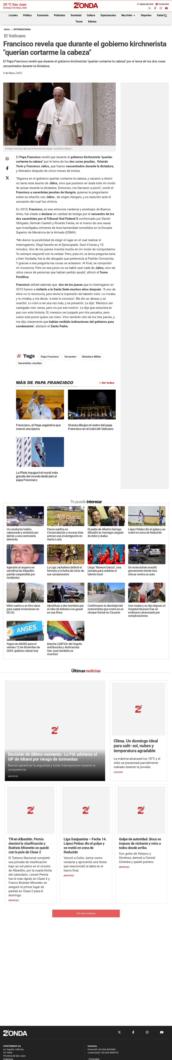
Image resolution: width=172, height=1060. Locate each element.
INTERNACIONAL (22, 29)
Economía (43, 15)
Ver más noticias (86, 862)
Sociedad (76, 15)
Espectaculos (108, 15)
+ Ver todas (106, 382)
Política (27, 15)
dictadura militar (91, 356)
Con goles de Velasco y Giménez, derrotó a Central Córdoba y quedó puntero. (137, 807)
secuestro (70, 356)
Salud (160, 15)
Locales (13, 15)
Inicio (7, 29)
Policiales (59, 15)
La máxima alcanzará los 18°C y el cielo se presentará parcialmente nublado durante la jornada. (137, 738)
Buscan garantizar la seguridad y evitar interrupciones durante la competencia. (51, 738)
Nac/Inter (128, 15)
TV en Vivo (162, 4)
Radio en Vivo (145, 4)
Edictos (92, 21)
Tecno (79, 21)
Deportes (146, 15)
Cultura (91, 15)
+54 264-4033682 (105, 1049)
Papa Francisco (50, 356)
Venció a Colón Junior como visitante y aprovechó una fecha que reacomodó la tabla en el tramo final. (85, 813)
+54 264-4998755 (108, 1052)
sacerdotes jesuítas (30, 363)
